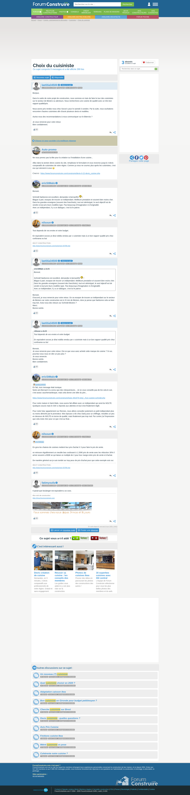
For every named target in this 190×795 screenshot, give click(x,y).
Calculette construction (101, 789)
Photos (62, 12)
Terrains (97, 12)
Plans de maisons (111, 12)
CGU (112, 789)
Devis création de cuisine (41, 574)
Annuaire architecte (111, 17)
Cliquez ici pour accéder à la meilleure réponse (55, 141)
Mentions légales (85, 789)
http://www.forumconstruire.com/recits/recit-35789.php (51, 246)
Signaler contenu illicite (70, 789)
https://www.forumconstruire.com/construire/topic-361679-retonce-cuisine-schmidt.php (69, 398)
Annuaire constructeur (47, 17)
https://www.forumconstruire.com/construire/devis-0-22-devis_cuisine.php (70, 173)
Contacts (58, 789)
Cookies (152, 789)
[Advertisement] (95, 39)
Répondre (57, 77)
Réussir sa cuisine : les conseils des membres (61, 577)
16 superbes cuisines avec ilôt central (103, 575)
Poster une (88, 530)
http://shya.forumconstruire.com (44, 498)
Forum (36, 12)
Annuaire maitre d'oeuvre (79, 17)
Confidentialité (143, 789)
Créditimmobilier (86, 12)
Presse (117, 789)
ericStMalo (39, 442)
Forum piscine (143, 17)
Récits (50, 12)
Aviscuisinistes (153, 12)
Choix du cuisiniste (53, 65)
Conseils (75, 12)
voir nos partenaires (38, 776)
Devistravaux (125, 12)
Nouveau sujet (41, 77)
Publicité (134, 789)
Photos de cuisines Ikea (82, 574)
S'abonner (148, 62)
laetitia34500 (40, 385)
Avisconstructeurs (139, 12)
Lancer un (63, 530)
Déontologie (125, 789)
